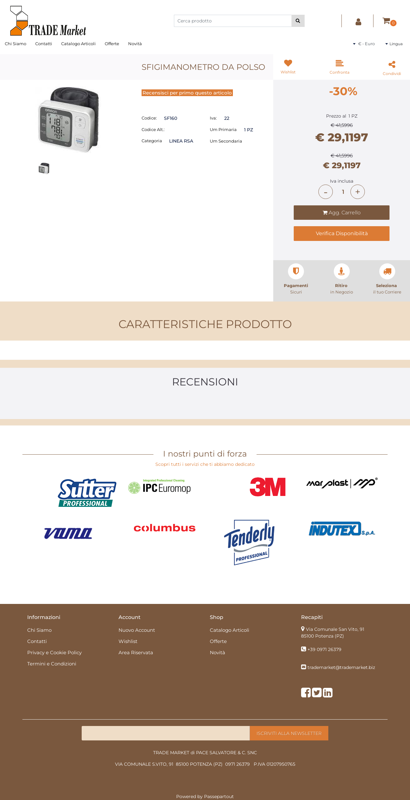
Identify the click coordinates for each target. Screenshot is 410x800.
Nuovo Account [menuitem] (137, 630)
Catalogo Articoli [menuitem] (78, 43)
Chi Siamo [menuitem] (15, 43)
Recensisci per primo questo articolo (187, 93)
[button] (298, 21)
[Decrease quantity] (325, 192)
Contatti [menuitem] (43, 43)
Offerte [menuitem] (112, 43)
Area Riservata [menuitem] (136, 652)
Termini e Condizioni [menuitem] (51, 664)
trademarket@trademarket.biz (341, 667)
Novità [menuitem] (135, 43)
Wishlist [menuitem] (128, 641)
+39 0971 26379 (324, 649)
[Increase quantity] (357, 192)
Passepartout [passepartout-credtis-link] (219, 796)
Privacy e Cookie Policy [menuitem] (54, 652)
